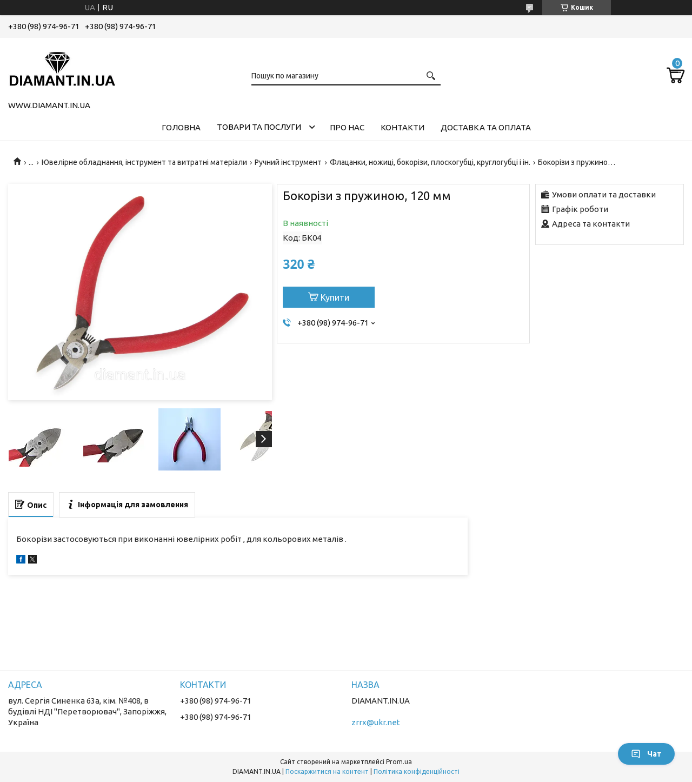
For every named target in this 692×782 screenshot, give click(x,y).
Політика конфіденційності (417, 771)
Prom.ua (399, 761)
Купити (335, 297)
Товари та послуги (259, 126)
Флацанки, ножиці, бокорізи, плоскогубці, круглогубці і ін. (430, 162)
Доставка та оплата (486, 127)
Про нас (347, 127)
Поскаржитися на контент (327, 771)
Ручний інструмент (288, 162)
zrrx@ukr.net (375, 722)
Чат (646, 754)
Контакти (402, 127)
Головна (181, 127)
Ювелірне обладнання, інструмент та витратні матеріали (144, 162)
